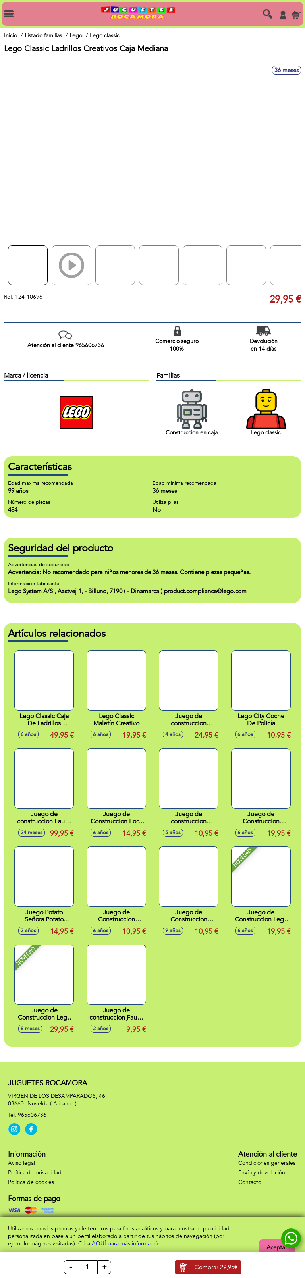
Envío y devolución (261, 1172)
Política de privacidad (35, 1172)
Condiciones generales (266, 1163)
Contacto (249, 1182)
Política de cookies (31, 1182)
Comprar (216, 1267)
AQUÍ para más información (126, 1243)
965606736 (32, 1115)
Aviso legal (21, 1163)
